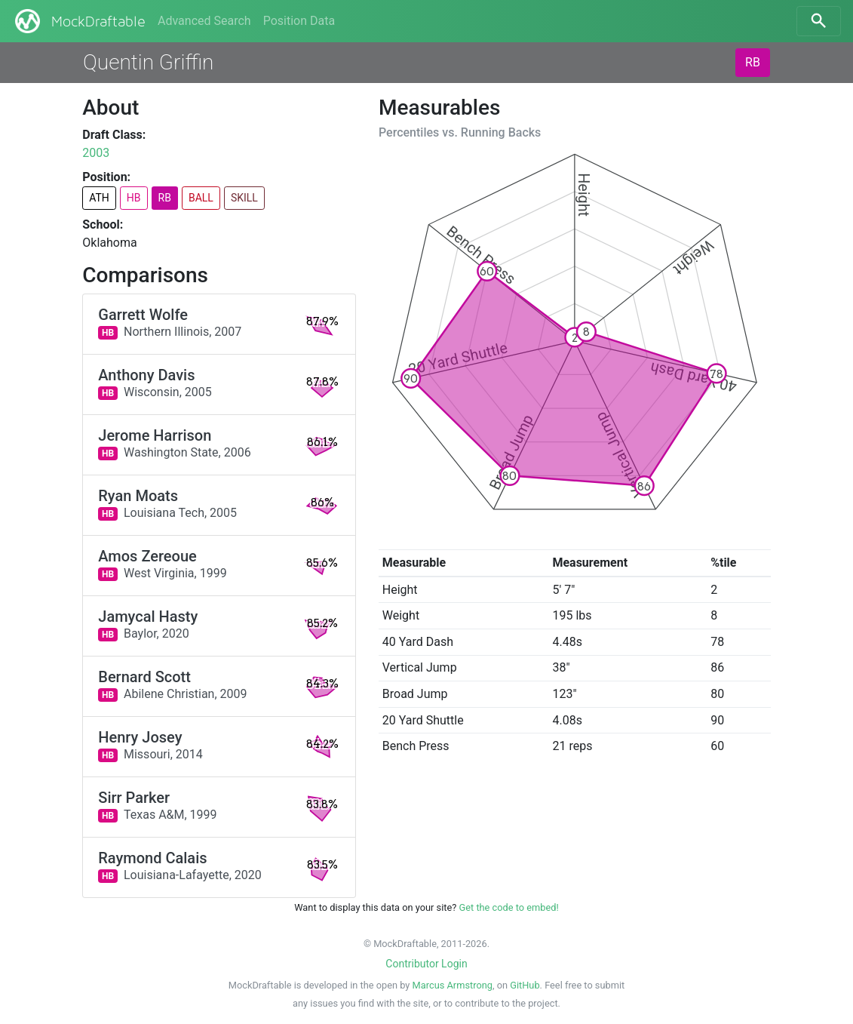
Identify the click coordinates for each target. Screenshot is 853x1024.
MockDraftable (79, 21)
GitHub (524, 985)
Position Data (299, 21)
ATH (99, 198)
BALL (201, 198)
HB (134, 198)
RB (752, 62)
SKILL (244, 198)
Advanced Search (204, 21)
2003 (95, 153)
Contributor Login (426, 964)
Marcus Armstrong (452, 985)
